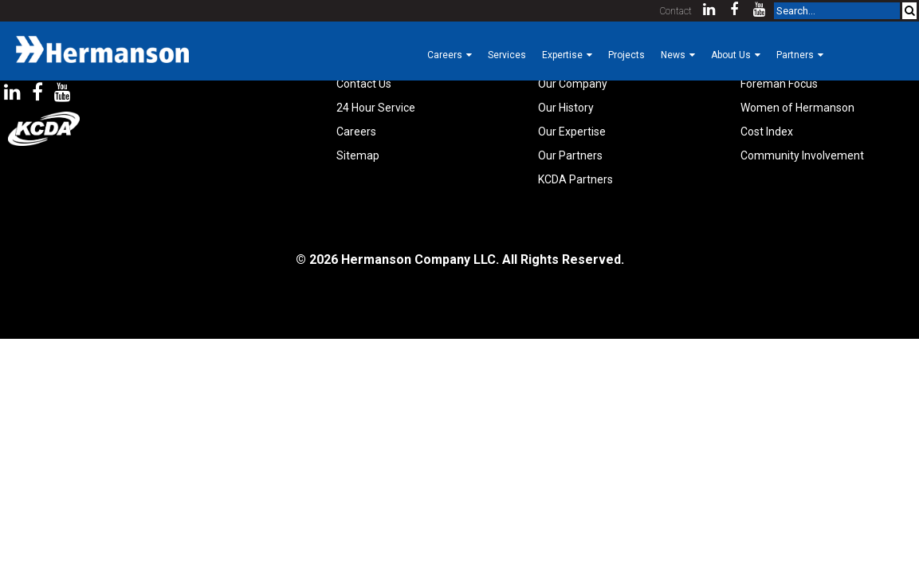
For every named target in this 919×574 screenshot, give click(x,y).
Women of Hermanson (797, 107)
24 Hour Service (375, 107)
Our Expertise (572, 131)
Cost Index (766, 131)
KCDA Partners (575, 179)
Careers (356, 131)
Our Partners (570, 155)
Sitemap (357, 155)
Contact (676, 11)
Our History (566, 107)
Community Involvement (802, 155)
